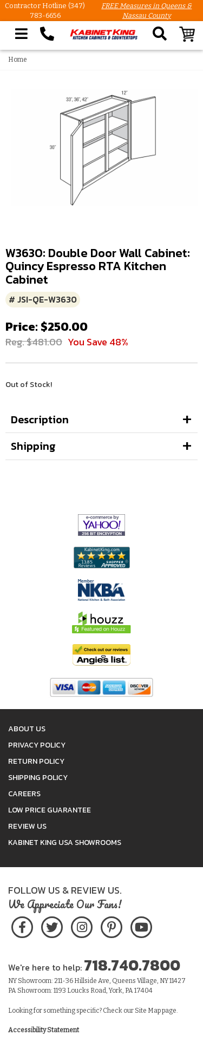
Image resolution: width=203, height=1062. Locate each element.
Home (17, 59)
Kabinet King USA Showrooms (64, 842)
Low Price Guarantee (49, 810)
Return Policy (36, 761)
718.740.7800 (132, 965)
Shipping (33, 446)
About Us (26, 729)
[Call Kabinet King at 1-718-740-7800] (47, 34)
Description (40, 419)
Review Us (27, 826)
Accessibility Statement (43, 1030)
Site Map (148, 1010)
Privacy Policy (37, 745)
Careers (24, 793)
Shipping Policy (38, 777)
